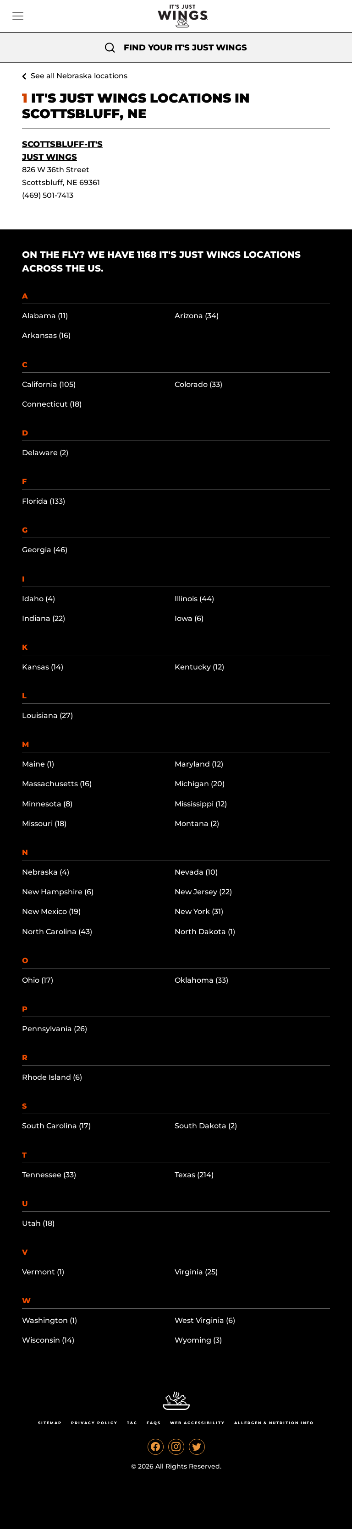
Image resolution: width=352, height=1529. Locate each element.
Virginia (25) (196, 1272)
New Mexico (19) (51, 911)
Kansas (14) (42, 667)
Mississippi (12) (201, 804)
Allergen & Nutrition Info (274, 1422)
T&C (132, 1422)
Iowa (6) (189, 618)
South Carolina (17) (56, 1125)
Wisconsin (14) (48, 1340)
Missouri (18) (44, 823)
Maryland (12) (199, 764)
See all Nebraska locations (79, 75)
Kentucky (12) (199, 667)
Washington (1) (49, 1320)
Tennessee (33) (49, 1174)
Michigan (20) (200, 783)
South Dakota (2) (206, 1125)
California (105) (49, 384)
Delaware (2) (45, 452)
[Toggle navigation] (18, 16)
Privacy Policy (94, 1422)
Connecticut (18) (52, 404)
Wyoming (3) (198, 1340)
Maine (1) (38, 764)
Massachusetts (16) (57, 783)
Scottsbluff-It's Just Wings (62, 150)
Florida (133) (43, 501)
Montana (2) (197, 823)
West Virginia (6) (205, 1320)
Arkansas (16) (46, 335)
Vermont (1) (43, 1272)
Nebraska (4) (45, 872)
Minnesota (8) (47, 804)
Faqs (154, 1422)
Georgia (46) (44, 549)
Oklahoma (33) (201, 980)
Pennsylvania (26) (54, 1028)
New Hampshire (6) (58, 891)
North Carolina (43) (57, 931)
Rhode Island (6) (52, 1077)
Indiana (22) (43, 618)
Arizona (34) (197, 315)
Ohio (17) (37, 980)
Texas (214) (194, 1174)
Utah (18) (38, 1223)
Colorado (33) (198, 384)
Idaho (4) (38, 598)
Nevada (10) (196, 872)
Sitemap (50, 1422)
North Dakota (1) (205, 931)
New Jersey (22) (203, 891)
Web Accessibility (197, 1422)
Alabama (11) (45, 315)
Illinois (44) (194, 598)
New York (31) (199, 911)
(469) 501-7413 (47, 195)
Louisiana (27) (47, 715)
